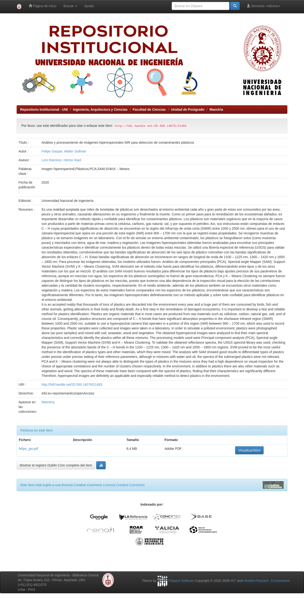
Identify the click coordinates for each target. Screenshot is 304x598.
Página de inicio (43, 6)
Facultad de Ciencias (149, 109)
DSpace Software (181, 581)
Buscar (70, 6)
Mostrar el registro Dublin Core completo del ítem (56, 465)
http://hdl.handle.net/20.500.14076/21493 (72, 384)
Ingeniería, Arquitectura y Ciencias (100, 109)
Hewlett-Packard (255, 581)
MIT (233, 581)
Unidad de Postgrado (187, 109)
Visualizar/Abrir (249, 450)
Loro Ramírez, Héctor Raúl (61, 160)
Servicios (257, 6)
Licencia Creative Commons (124, 485)
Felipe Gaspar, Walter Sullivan (64, 151)
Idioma (274, 6)
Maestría (216, 109)
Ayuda (89, 6)
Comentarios (280, 581)
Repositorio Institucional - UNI (44, 109)
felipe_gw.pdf (28, 449)
